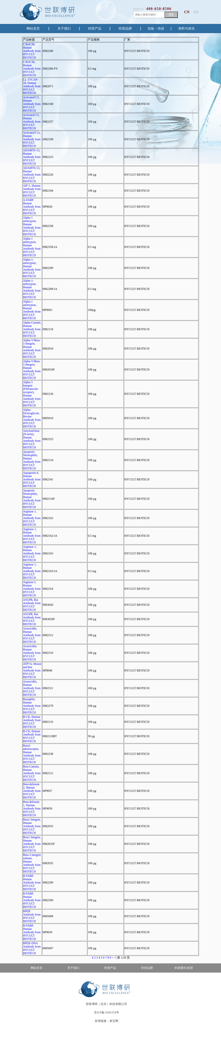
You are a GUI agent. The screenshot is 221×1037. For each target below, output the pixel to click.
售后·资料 (36, 977)
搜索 (171, 14)
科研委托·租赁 (184, 967)
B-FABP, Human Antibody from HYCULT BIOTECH (32, 882)
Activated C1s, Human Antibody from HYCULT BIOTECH (32, 139)
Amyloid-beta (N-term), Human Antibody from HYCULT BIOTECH (32, 439)
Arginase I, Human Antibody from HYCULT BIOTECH (32, 589)
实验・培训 (156, 28)
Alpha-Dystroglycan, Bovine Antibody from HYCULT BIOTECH (32, 418)
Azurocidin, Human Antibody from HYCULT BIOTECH (32, 635)
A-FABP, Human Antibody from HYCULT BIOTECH (32, 206)
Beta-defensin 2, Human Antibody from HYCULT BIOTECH (32, 791)
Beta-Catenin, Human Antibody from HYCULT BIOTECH (32, 773)
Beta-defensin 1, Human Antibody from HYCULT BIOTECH (32, 808)
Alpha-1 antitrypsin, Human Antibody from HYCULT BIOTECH (32, 226)
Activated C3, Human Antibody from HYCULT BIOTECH (32, 104)
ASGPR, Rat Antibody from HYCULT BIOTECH (32, 604)
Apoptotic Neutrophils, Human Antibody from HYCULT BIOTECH (32, 460)
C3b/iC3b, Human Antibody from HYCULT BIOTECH (32, 51)
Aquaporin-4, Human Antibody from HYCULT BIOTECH (32, 479)
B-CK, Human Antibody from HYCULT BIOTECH (32, 721)
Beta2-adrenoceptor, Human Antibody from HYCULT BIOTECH (32, 754)
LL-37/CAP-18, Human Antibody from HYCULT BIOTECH (32, 86)
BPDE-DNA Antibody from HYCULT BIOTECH (32, 948)
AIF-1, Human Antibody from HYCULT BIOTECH (32, 190)
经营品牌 (125, 28)
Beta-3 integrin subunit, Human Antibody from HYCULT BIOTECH (32, 863)
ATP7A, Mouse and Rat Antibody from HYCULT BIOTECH (32, 670)
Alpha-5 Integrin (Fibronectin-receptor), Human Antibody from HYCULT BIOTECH (32, 394)
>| (115, 957)
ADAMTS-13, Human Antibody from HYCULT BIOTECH (32, 157)
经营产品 (94, 28)
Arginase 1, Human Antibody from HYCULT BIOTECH (32, 518)
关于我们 (64, 28)
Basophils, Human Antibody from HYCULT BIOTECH (32, 706)
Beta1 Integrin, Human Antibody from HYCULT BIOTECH (32, 826)
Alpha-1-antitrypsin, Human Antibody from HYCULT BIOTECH (32, 268)
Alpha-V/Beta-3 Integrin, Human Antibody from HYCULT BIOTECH (32, 348)
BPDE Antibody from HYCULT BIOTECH (32, 916)
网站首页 (33, 28)
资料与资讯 (186, 28)
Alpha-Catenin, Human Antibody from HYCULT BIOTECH (32, 329)
